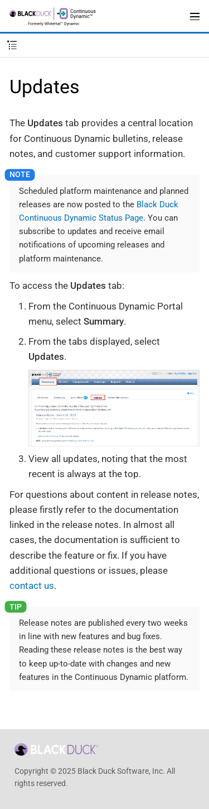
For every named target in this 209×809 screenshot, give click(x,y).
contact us (31, 585)
